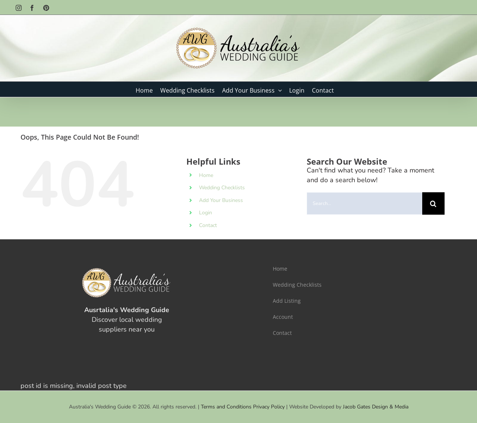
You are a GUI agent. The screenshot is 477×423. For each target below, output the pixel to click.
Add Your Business (221, 200)
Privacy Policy (269, 406)
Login (205, 212)
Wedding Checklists (222, 187)
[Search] (433, 203)
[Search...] (364, 203)
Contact (208, 225)
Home (206, 175)
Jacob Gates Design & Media (375, 406)
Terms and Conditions (226, 406)
